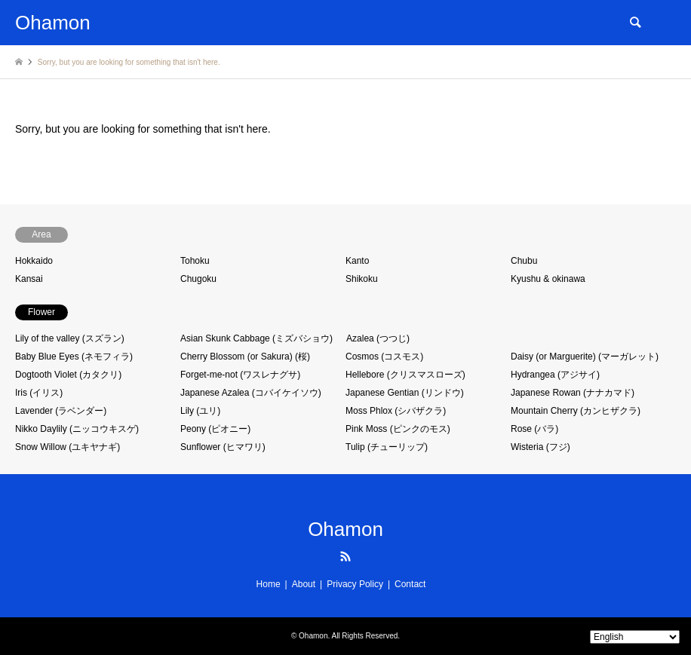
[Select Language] (635, 637)
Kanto (357, 261)
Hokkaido (34, 261)
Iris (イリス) (39, 392)
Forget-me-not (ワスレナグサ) (240, 374)
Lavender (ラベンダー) (60, 411)
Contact (410, 584)
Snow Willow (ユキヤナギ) (67, 447)
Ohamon (345, 529)
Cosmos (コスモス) (384, 356)
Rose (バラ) (534, 429)
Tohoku (195, 261)
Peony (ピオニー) (215, 429)
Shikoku (362, 279)
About (303, 584)
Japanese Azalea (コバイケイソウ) (250, 392)
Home (268, 584)
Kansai (29, 279)
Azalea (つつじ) (378, 338)
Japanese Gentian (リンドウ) (405, 392)
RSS (345, 556)
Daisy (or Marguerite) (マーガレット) (585, 356)
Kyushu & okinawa (548, 279)
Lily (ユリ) (200, 411)
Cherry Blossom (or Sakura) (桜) (245, 356)
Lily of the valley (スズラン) (69, 338)
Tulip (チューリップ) (387, 447)
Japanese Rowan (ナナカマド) (572, 392)
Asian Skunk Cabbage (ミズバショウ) (256, 338)
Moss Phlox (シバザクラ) (396, 411)
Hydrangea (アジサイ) (555, 374)
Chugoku (198, 279)
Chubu (524, 261)
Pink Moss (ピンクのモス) (398, 429)
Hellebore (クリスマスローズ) (405, 374)
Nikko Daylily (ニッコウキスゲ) (77, 429)
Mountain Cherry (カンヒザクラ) (575, 411)
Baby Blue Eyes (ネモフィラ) (74, 356)
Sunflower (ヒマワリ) (223, 447)
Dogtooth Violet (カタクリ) (68, 374)
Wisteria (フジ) (540, 447)
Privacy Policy (355, 584)
